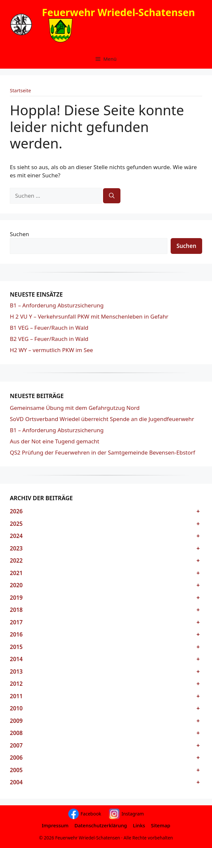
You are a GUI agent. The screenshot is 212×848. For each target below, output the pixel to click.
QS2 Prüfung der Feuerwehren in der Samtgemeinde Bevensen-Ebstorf (102, 452)
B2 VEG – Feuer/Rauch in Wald (49, 339)
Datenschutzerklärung (100, 825)
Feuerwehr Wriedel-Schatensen (118, 12)
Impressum (55, 825)
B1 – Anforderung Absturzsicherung (57, 305)
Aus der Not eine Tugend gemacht (54, 441)
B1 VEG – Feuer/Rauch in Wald (49, 327)
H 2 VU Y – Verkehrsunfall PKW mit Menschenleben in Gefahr (89, 316)
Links (139, 825)
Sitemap (160, 825)
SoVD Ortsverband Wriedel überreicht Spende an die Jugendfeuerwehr (102, 419)
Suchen (19, 234)
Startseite (20, 90)
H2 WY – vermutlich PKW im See (51, 350)
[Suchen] (111, 195)
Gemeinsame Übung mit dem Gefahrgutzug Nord (74, 408)
